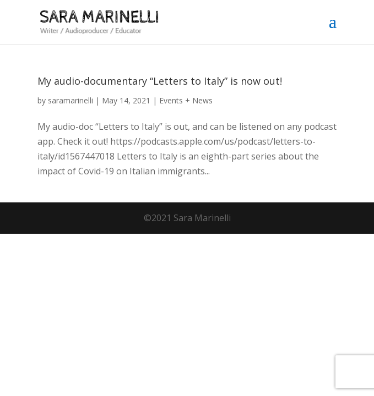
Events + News (186, 100)
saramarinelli (70, 100)
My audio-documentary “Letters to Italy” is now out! (159, 80)
